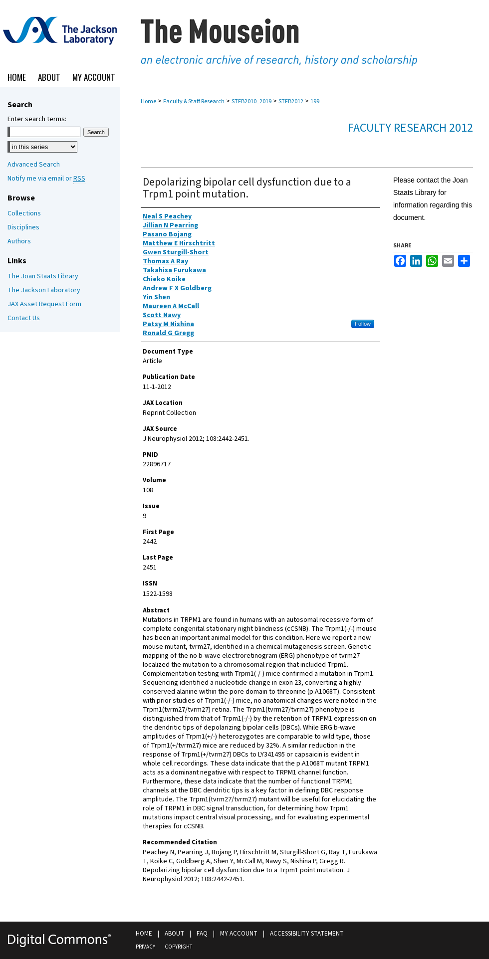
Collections (24, 213)
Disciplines (23, 227)
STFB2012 (290, 101)
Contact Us (23, 318)
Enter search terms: (36, 119)
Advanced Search (33, 165)
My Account (238, 933)
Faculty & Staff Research (194, 101)
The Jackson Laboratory (43, 290)
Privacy (145, 947)
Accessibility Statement (307, 933)
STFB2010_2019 (251, 101)
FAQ (202, 933)
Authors (19, 241)
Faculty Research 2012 (410, 128)
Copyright (178, 947)
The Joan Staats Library (42, 276)
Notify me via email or (46, 179)
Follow (363, 324)
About (174, 933)
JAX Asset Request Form (44, 304)
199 (314, 101)
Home (148, 101)
